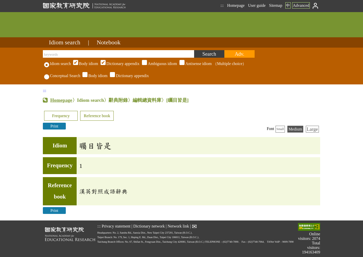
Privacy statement (116, 226)
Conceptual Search (62, 76)
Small (280, 129)
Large (312, 129)
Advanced (301, 5)
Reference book (97, 115)
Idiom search (64, 42)
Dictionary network (149, 226)
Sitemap (275, 5)
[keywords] (118, 54)
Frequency (61, 115)
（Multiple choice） (159, 63)
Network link (178, 226)
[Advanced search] (239, 54)
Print (54, 126)
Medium (295, 129)
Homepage (236, 5)
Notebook (108, 42)
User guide (257, 5)
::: (222, 5)
